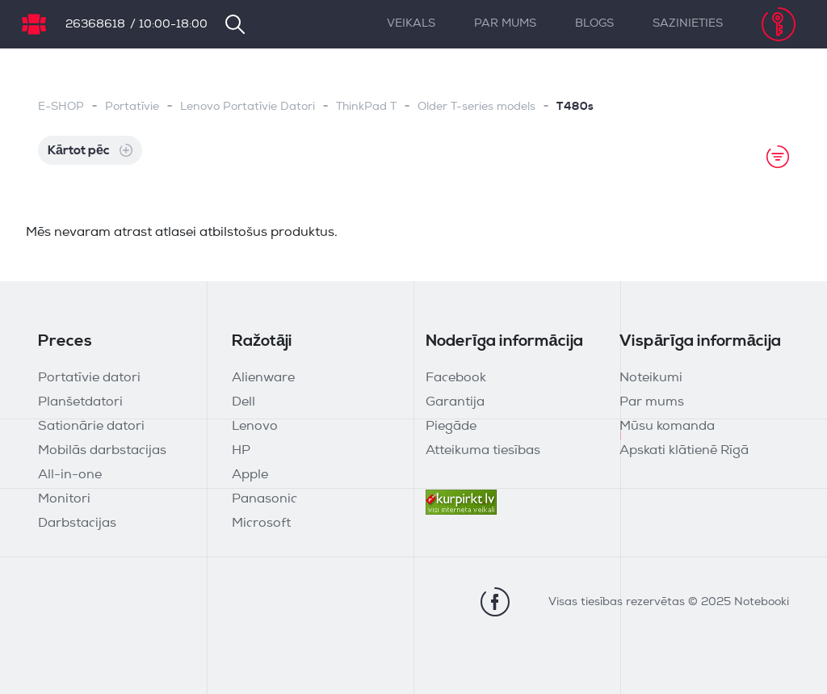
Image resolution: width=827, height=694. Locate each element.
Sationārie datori (91, 426)
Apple (250, 475)
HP (241, 450)
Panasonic (264, 499)
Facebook (456, 378)
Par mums (505, 24)
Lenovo (255, 426)
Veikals (411, 24)
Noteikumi (650, 378)
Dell (243, 402)
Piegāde (451, 426)
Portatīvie (132, 107)
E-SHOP (61, 107)
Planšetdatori (80, 402)
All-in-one (70, 475)
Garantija (455, 402)
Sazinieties (688, 24)
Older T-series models (476, 107)
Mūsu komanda (667, 426)
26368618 (95, 25)
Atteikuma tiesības (483, 450)
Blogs (594, 24)
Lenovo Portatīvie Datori (247, 107)
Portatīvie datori (89, 378)
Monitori (64, 499)
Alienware (263, 378)
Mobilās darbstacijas (102, 450)
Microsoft (261, 523)
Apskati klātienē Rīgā (684, 450)
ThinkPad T (366, 107)
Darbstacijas (77, 523)
